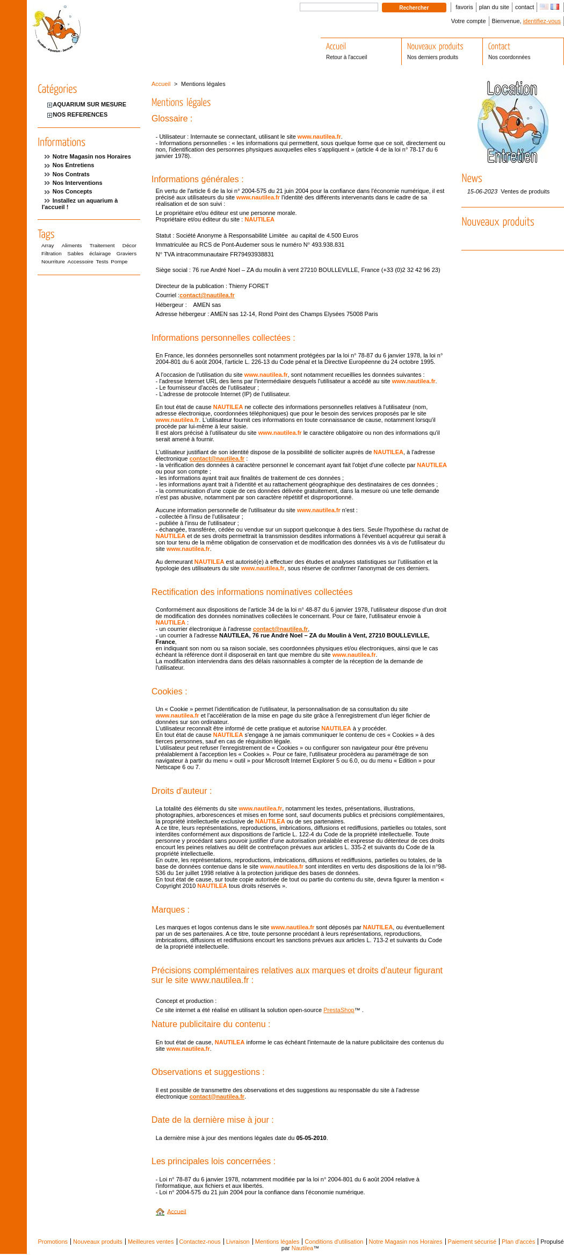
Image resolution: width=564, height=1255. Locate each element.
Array (47, 245)
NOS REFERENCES (80, 114)
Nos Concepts (72, 191)
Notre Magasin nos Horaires (92, 156)
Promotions (53, 1241)
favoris (464, 7)
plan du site (494, 7)
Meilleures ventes (151, 1241)
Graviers (126, 253)
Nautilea (302, 1248)
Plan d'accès (518, 1241)
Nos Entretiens (74, 165)
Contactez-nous (200, 1241)
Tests (102, 261)
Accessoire (80, 261)
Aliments (72, 245)
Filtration (51, 253)
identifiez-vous (542, 21)
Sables (75, 253)
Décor (129, 245)
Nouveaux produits (97, 1241)
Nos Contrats (71, 174)
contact (524, 7)
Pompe (119, 261)
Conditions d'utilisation (334, 1241)
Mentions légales (277, 1241)
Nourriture (53, 261)
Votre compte (468, 21)
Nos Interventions (78, 183)
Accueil (160, 84)
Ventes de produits (525, 191)
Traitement (102, 245)
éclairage (100, 253)
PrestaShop (338, 1010)
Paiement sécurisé (472, 1241)
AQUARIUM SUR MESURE (89, 104)
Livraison (238, 1241)
